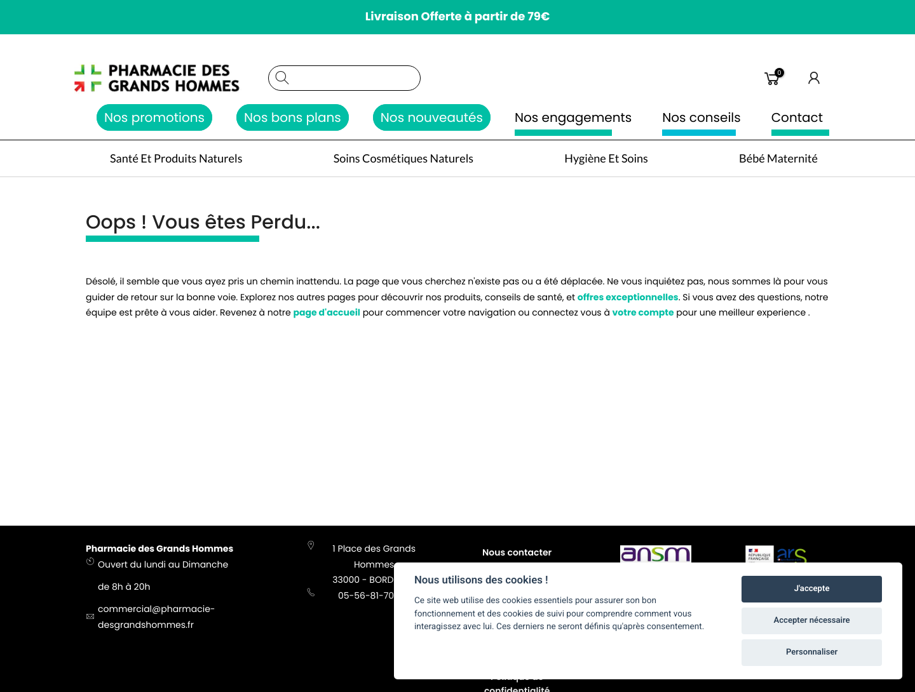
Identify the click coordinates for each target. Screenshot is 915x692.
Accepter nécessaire (812, 620)
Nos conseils (701, 117)
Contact (797, 117)
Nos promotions (154, 117)
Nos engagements (573, 117)
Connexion (814, 78)
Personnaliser (811, 652)
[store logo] (170, 78)
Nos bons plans (292, 117)
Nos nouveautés (432, 117)
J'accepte (812, 589)
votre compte (643, 315)
